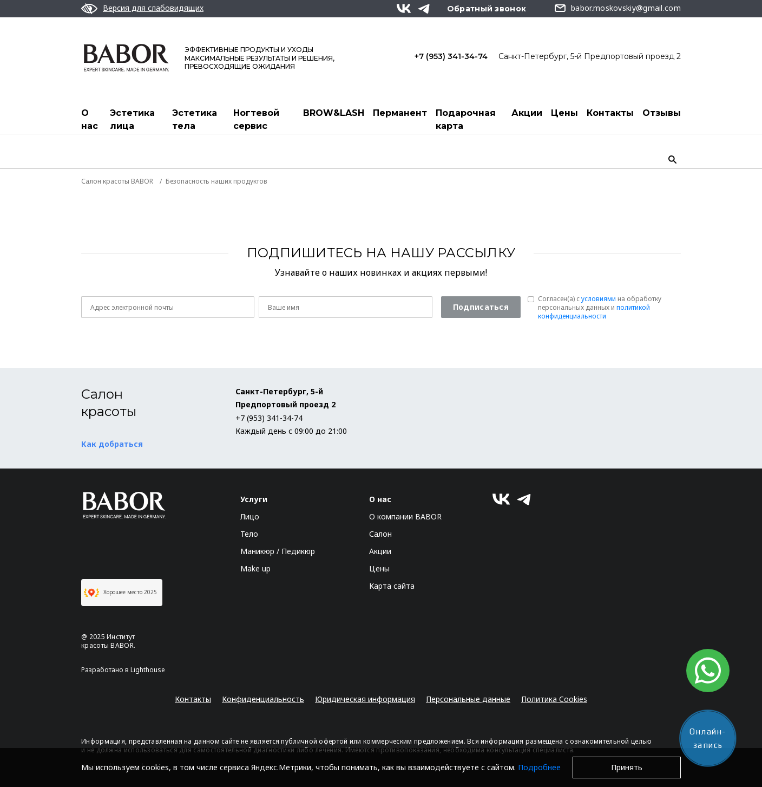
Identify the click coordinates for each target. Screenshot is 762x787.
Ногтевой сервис (256, 119)
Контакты (610, 113)
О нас (89, 119)
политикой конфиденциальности (594, 312)
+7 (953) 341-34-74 (451, 56)
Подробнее (539, 767)
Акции (526, 113)
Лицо (249, 516)
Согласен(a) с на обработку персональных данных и (599, 308)
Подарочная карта (466, 119)
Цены (564, 113)
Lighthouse (147, 669)
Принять (626, 767)
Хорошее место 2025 (120, 592)
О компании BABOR (405, 516)
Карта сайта (392, 586)
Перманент (400, 113)
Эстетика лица (132, 119)
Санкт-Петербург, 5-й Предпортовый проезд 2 (589, 56)
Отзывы (661, 113)
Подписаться (481, 307)
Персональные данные (468, 699)
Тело (249, 534)
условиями (598, 298)
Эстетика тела (194, 119)
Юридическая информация (365, 699)
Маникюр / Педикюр (277, 551)
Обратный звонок (487, 9)
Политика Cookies (554, 699)
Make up (255, 568)
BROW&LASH (333, 113)
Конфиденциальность (263, 699)
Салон (380, 534)
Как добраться (112, 444)
